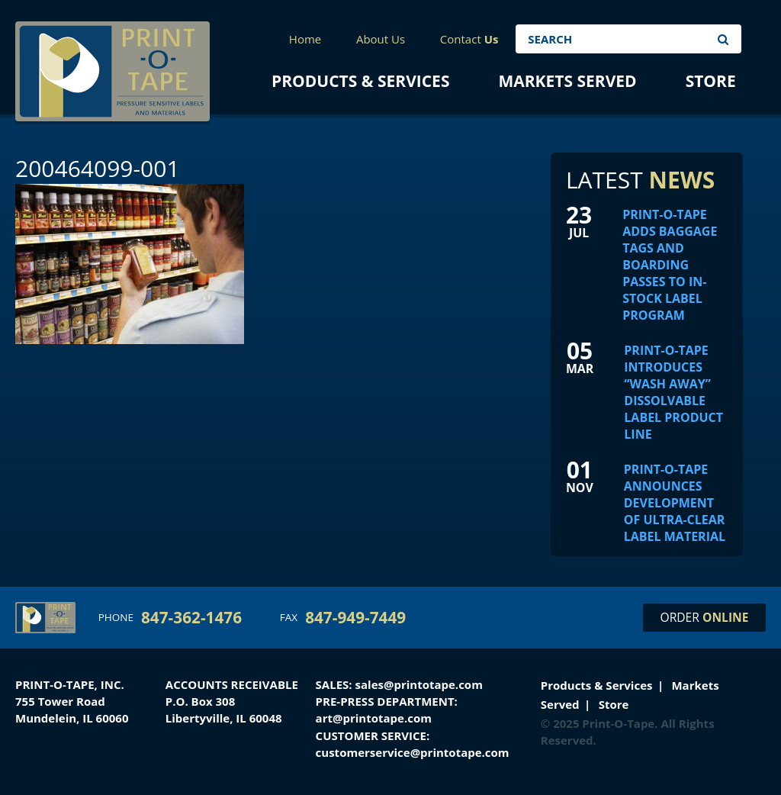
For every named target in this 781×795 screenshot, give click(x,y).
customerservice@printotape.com (412, 752)
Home (305, 39)
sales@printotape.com (419, 684)
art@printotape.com (374, 718)
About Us (380, 39)
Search (723, 38)
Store (711, 81)
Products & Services (360, 81)
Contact (469, 39)
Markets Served (567, 81)
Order (704, 617)
